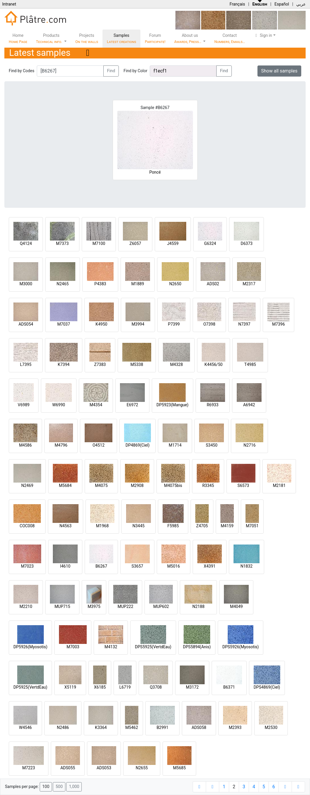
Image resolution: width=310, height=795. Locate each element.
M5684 (65, 485)
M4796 (61, 445)
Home (18, 38)
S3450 (211, 445)
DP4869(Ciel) (138, 445)
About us (188, 38)
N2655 (142, 767)
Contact (229, 38)
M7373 (62, 243)
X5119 (70, 687)
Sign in (263, 35)
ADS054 (25, 324)
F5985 (173, 525)
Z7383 (100, 364)
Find (111, 70)
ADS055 (67, 767)
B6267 (101, 566)
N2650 (175, 283)
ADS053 (104, 767)
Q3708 (156, 687)
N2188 (198, 606)
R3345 (208, 485)
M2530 (271, 727)
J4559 (172, 243)
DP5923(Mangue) (172, 404)
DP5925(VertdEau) (30, 687)
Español (281, 4)
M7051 (252, 525)
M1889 (137, 283)
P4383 (100, 283)
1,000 (74, 786)
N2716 (249, 445)
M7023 (27, 566)
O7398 (209, 324)
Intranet (9, 4)
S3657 (137, 566)
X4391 (209, 566)
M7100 (99, 243)
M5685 (179, 767)
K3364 (101, 727)
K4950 (101, 324)
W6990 (58, 404)
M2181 (279, 485)
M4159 (227, 525)
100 (45, 786)
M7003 (73, 646)
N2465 (63, 283)
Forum (155, 38)
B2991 (162, 727)
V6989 (23, 404)
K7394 (63, 364)
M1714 (175, 445)
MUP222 (125, 606)
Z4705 (202, 525)
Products (49, 38)
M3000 (26, 283)
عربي (301, 4)
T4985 (250, 364)
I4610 (65, 566)
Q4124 (26, 243)
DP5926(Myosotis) (30, 646)
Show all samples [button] (279, 71)
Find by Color (135, 70)
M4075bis (173, 485)
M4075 (101, 485)
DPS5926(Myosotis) (240, 646)
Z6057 (135, 243)
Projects (86, 38)
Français (237, 4)
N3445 (138, 525)
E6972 (132, 404)
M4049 (236, 606)
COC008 (27, 525)
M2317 (249, 283)
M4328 (176, 364)
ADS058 (198, 727)
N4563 (66, 525)
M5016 (173, 566)
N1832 (246, 566)
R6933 (212, 404)
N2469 (27, 485)
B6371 (229, 687)
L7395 (25, 364)
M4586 (25, 445)
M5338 (136, 364)
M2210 (26, 606)
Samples (121, 38)
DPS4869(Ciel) (267, 687)
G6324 (210, 243)
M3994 (138, 324)
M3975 (94, 606)
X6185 (100, 687)
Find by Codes (21, 70)
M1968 (102, 525)
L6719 (125, 687)
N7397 (244, 324)
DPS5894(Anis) (197, 646)
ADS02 (213, 283)
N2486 (63, 727)
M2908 (137, 485)
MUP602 (161, 606)
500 (58, 786)
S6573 (243, 485)
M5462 (131, 727)
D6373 (246, 243)
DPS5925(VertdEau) (153, 646)
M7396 (278, 324)
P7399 (174, 324)
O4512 (99, 445)
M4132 (111, 646)
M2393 (235, 727)
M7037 (63, 324)
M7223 (28, 767)
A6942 (249, 404)
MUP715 (62, 606)
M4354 (96, 404)
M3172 (192, 687)
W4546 (25, 727)
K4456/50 (214, 364)
